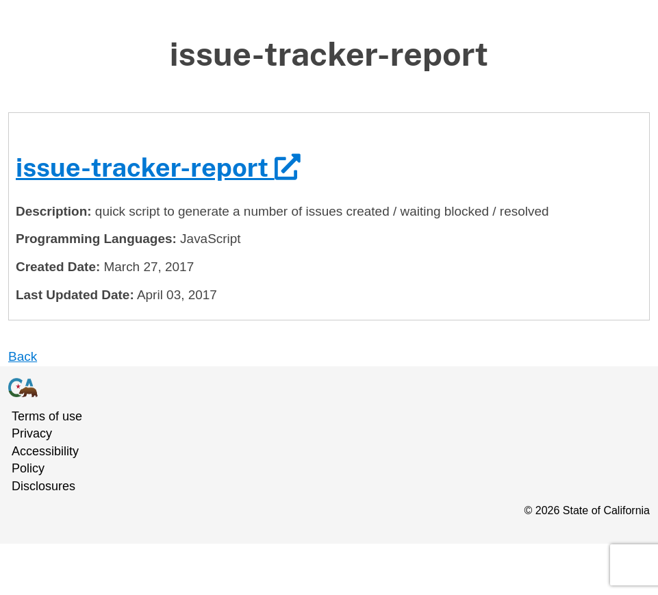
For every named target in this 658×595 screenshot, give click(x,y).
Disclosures (43, 486)
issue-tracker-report (158, 167)
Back (22, 356)
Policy (28, 468)
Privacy (32, 433)
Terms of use (47, 416)
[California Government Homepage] (320, 387)
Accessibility (45, 451)
